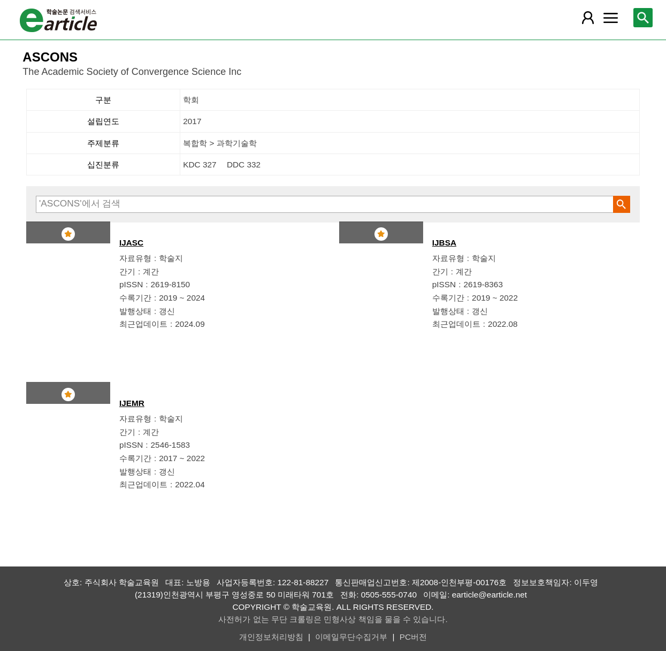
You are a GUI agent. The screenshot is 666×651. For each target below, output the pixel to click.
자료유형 (135, 258)
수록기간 (135, 297)
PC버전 (413, 636)
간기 (127, 271)
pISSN (131, 284)
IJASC (131, 242)
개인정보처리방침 (271, 636)
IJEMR (131, 403)
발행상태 (135, 311)
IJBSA (444, 242)
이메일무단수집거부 (351, 636)
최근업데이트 (143, 323)
